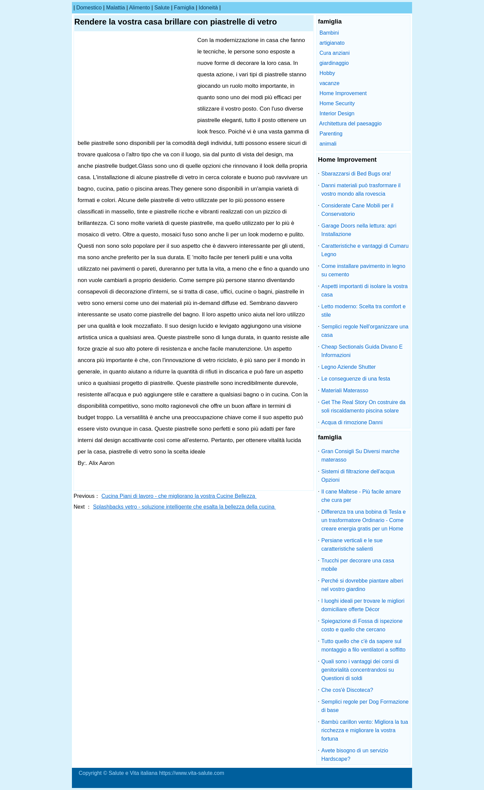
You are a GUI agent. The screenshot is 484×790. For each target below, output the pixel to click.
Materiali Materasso (344, 390)
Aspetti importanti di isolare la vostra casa (364, 290)
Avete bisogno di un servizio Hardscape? (354, 755)
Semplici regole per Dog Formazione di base (365, 706)
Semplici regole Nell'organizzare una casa (364, 331)
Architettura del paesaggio (350, 123)
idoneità (208, 7)
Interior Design (336, 113)
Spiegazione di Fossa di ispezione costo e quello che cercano (362, 625)
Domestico (89, 7)
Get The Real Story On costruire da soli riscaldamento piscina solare (363, 406)
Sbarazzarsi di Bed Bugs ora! (356, 173)
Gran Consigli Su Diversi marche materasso (360, 455)
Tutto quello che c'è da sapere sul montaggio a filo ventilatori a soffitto (363, 645)
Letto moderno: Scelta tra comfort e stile (363, 311)
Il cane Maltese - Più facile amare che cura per (361, 496)
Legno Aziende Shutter (348, 367)
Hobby (327, 73)
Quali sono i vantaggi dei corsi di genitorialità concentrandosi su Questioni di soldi (360, 670)
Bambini (329, 33)
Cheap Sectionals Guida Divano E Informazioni (362, 351)
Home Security (337, 103)
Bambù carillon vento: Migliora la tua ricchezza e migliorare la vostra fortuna (364, 730)
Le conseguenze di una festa (355, 379)
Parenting (330, 133)
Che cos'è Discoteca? (347, 690)
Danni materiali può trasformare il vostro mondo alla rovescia (361, 190)
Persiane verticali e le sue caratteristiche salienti (351, 545)
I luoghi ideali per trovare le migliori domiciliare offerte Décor (362, 605)
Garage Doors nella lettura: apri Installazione (358, 230)
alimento (139, 7)
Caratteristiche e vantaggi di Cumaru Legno (365, 250)
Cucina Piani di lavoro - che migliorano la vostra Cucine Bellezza (179, 496)
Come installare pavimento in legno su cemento (363, 270)
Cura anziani (334, 53)
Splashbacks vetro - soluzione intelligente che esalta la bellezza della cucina (184, 507)
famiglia (184, 7)
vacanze (329, 83)
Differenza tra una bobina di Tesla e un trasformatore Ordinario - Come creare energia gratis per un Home (363, 520)
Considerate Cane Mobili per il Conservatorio (357, 210)
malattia (115, 7)
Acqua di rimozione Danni (351, 422)
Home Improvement (343, 93)
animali (327, 144)
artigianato (332, 43)
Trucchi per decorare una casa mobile (357, 565)
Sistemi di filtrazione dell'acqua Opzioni (358, 476)
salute (161, 7)
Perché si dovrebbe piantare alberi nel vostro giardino (362, 585)
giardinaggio (334, 63)
